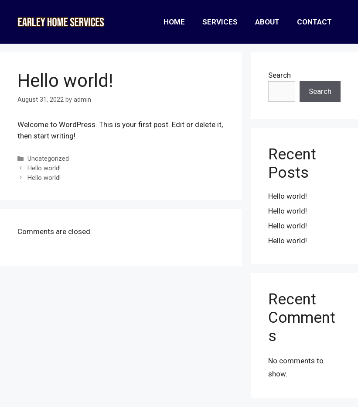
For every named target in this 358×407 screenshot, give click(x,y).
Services (220, 21)
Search (279, 75)
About (267, 21)
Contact (314, 21)
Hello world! (44, 168)
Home (174, 21)
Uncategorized (48, 158)
